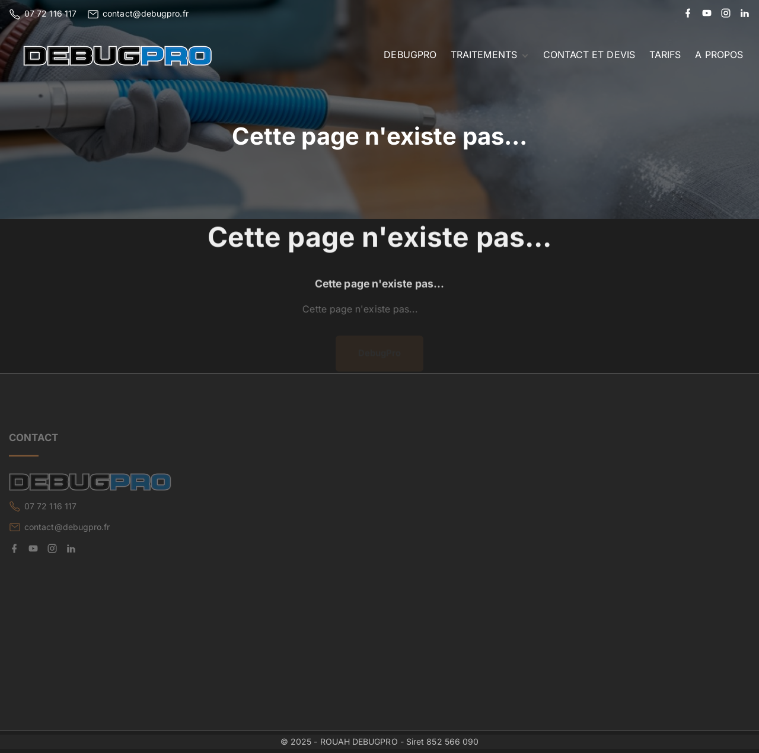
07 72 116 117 (50, 13)
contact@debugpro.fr (146, 13)
